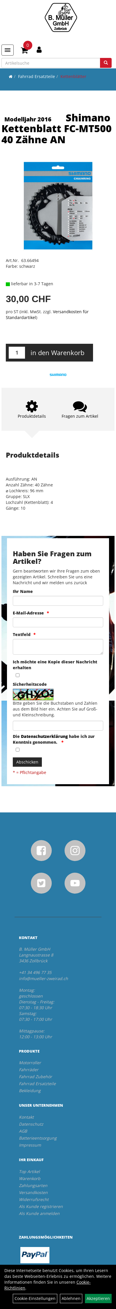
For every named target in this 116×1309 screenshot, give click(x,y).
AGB (23, 1131)
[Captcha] (58, 726)
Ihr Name (23, 591)
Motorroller (30, 1062)
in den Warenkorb (57, 352)
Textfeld (22, 634)
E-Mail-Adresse (28, 613)
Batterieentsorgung (38, 1138)
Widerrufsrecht (34, 1199)
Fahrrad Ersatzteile (36, 76)
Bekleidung (30, 1090)
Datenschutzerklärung (44, 736)
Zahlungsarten (33, 1185)
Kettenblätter (73, 76)
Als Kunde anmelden (39, 1213)
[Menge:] (17, 353)
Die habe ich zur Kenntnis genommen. (54, 739)
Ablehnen (71, 1298)
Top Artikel (29, 1171)
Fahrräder (28, 1069)
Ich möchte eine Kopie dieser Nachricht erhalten (55, 664)
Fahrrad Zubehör (35, 1076)
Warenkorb (29, 1178)
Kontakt (26, 1117)
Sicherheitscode (30, 684)
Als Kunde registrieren (41, 1206)
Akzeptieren (98, 1298)
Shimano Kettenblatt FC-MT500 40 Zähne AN (56, 128)
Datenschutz (31, 1124)
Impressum (30, 1145)
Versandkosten (33, 1192)
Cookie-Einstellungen (35, 1298)
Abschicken (27, 762)
